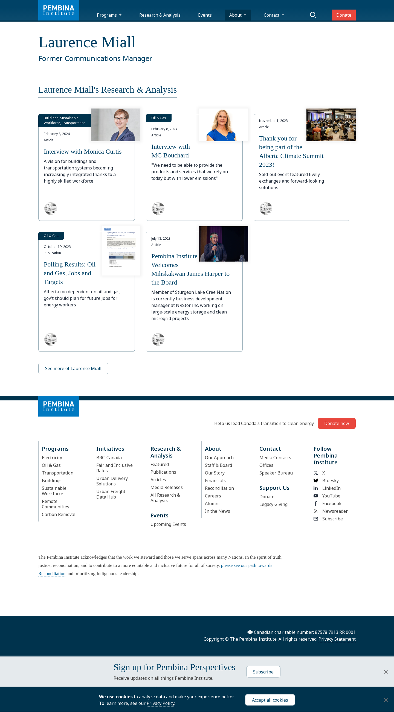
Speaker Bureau (276, 473)
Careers (213, 496)
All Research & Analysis (165, 497)
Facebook (327, 503)
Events (205, 15)
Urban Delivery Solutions (112, 481)
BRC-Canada (109, 458)
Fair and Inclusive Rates (114, 468)
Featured (159, 464)
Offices (266, 465)
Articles (158, 480)
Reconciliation (219, 488)
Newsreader (331, 511)
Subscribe (328, 518)
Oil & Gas (51, 465)
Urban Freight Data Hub (110, 494)
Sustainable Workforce (54, 491)
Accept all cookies (270, 700)
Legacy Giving (273, 504)
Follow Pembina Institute (326, 455)
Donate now (336, 423)
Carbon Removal (59, 514)
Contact (271, 15)
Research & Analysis (160, 15)
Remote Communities (55, 504)
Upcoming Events (168, 524)
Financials (215, 480)
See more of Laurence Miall (73, 368)
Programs (107, 15)
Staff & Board (218, 465)
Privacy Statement (337, 639)
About (235, 15)
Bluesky (326, 480)
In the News (217, 511)
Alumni (212, 503)
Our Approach (219, 458)
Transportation (57, 473)
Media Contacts (275, 458)
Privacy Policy (160, 703)
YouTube (327, 496)
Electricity (52, 458)
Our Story (215, 473)
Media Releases (166, 487)
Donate (343, 15)
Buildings (52, 480)
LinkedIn (327, 488)
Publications (163, 472)
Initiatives (110, 448)
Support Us (274, 487)
